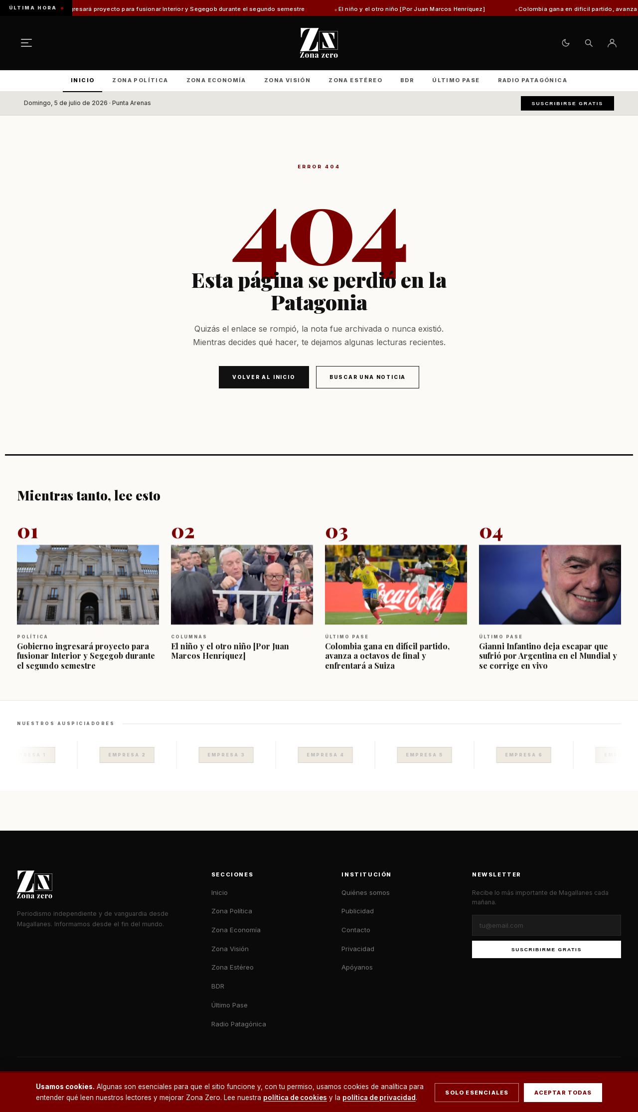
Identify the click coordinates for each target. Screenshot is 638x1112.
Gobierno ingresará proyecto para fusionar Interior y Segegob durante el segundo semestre (182, 8)
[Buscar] (588, 42)
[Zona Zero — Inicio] (319, 43)
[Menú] (26, 43)
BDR (407, 80)
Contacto (355, 930)
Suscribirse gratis (567, 103)
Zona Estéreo (355, 80)
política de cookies (295, 1098)
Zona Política (140, 80)
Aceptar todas (563, 1092)
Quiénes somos (365, 892)
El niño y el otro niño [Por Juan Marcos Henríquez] (423, 8)
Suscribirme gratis (546, 949)
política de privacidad (379, 1098)
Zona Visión (287, 80)
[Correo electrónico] (546, 925)
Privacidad (357, 949)
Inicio (82, 80)
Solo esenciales (476, 1092)
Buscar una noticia (367, 377)
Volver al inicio (264, 377)
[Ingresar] (612, 43)
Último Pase (455, 80)
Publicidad (357, 911)
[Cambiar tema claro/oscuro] (565, 42)
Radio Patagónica (532, 80)
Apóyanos (357, 967)
